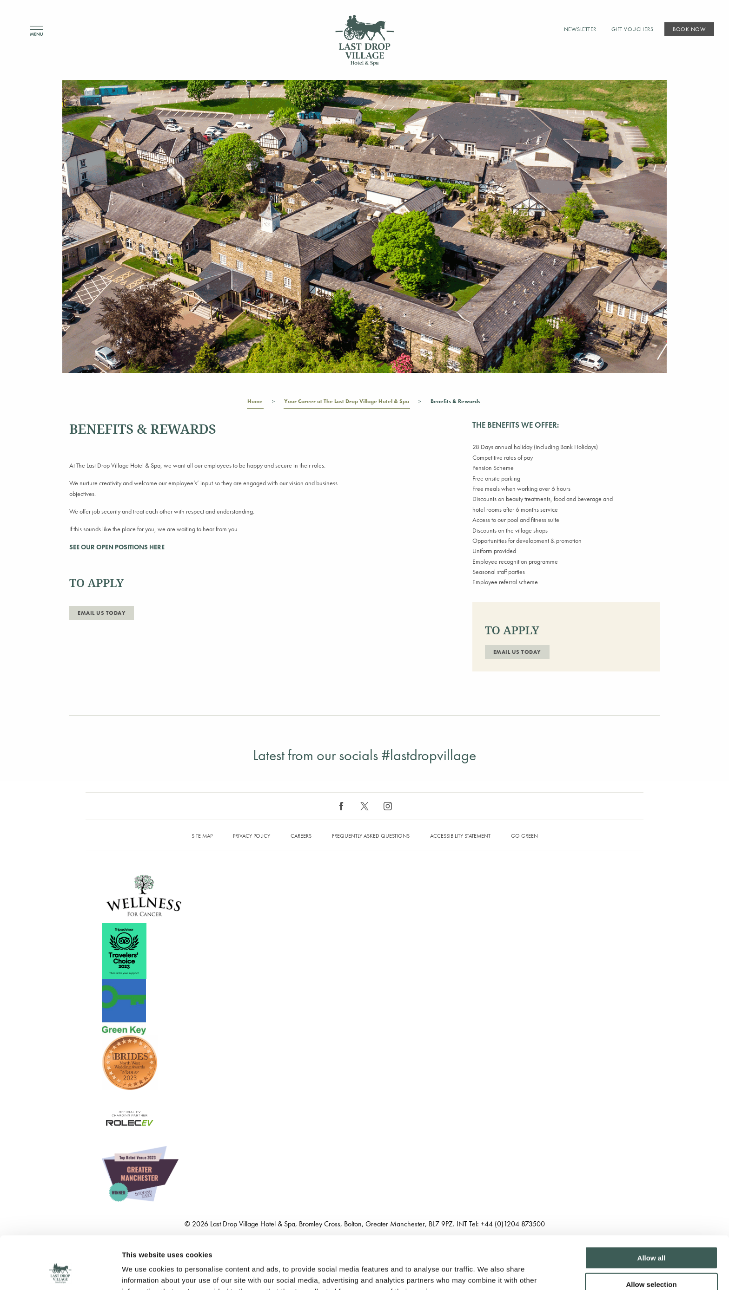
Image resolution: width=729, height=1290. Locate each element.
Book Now (689, 29)
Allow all (651, 1208)
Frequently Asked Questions (371, 836)
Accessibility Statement (460, 836)
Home (255, 403)
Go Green (524, 836)
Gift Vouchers (632, 29)
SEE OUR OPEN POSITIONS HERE (117, 547)
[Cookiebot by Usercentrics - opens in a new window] (60, 1272)
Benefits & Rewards (455, 403)
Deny (651, 1260)
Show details (488, 1272)
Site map (202, 836)
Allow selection (651, 1234)
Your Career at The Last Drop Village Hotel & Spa (347, 403)
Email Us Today (102, 613)
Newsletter (580, 29)
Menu (36, 29)
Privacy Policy (251, 836)
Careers (301, 836)
